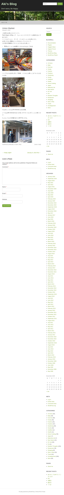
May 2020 (50, 195)
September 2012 (52, 294)
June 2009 (50, 365)
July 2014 (50, 255)
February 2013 (52, 286)
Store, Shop (18, 144)
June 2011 (50, 324)
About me (4, 22)
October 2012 (51, 292)
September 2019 (52, 207)
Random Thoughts (53, 95)
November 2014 (52, 249)
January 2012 (51, 310)
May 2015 (50, 237)
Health (49, 81)
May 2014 (50, 259)
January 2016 (51, 225)
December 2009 (52, 361)
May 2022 (50, 182)
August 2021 (51, 186)
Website (4, 199)
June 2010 (50, 349)
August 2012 (51, 296)
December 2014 (52, 247)
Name (4, 187)
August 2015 (51, 231)
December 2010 (52, 336)
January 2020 (51, 201)
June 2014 (50, 257)
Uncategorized (52, 105)
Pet (49, 93)
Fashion (50, 71)
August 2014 (51, 253)
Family (49, 69)
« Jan (47, 146)
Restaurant (51, 97)
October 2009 (51, 363)
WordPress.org (52, 168)
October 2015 (51, 229)
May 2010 (50, 351)
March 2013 (51, 284)
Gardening (50, 75)
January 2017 (51, 215)
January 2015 (51, 245)
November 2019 (52, 205)
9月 (49, 120)
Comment (5, 167)
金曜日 (49, 122)
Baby (49, 65)
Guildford (50, 79)
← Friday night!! (6, 152)
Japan (49, 85)
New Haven (51, 89)
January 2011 (51, 334)
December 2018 (52, 211)
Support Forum (52, 49)
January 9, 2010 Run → (34, 152)
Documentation (52, 43)
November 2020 (52, 188)
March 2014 (51, 263)
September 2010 (52, 343)
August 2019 (51, 209)
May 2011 (50, 326)
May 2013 (50, 280)
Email (4, 193)
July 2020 (50, 190)
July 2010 (50, 347)
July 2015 (50, 233)
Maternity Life (51, 87)
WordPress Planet (53, 55)
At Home (50, 63)
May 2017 (50, 213)
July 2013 (50, 276)
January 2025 (51, 176)
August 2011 (51, 320)
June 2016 (50, 217)
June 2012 (50, 300)
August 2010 (51, 345)
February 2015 (52, 243)
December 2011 (52, 312)
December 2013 (52, 270)
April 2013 (50, 282)
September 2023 (52, 178)
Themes (50, 51)
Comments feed (52, 166)
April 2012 (50, 304)
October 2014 (51, 251)
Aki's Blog (9, 4)
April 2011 (50, 328)
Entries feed (51, 164)
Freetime (50, 73)
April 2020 (50, 197)
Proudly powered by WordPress (27, 491)
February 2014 (52, 265)
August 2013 (51, 274)
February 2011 (52, 332)
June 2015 (50, 235)
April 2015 (50, 239)
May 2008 (50, 371)
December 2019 (52, 203)
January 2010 (51, 359)
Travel (49, 103)
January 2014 (51, 268)
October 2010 (51, 341)
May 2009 (50, 367)
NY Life (50, 91)
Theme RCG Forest (40, 491)
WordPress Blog (52, 53)
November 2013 (52, 272)
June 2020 (50, 192)
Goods (49, 77)
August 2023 (51, 180)
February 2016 (52, 223)
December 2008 (52, 369)
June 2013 (50, 278)
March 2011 (51, 330)
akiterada (11, 144)
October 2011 (51, 316)
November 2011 (52, 314)
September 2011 (52, 318)
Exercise (50, 67)
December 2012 (52, 288)
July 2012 (50, 298)
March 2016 (51, 221)
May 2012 (50, 302)
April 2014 (50, 261)
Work (49, 107)
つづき (49, 126)
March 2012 (51, 306)
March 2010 (51, 355)
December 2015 (52, 227)
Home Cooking (52, 83)
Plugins (50, 45)
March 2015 (51, 241)
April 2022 (50, 184)
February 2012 (52, 308)
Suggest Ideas (52, 47)
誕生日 (49, 124)
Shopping (50, 99)
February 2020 (52, 199)
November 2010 (52, 338)
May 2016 (50, 219)
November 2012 (52, 290)
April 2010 (50, 353)
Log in (49, 162)
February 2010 (52, 357)
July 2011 (50, 322)
